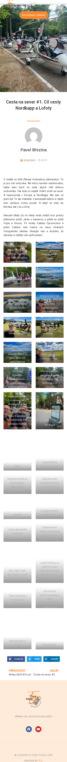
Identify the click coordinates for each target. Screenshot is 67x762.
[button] (33, 5)
